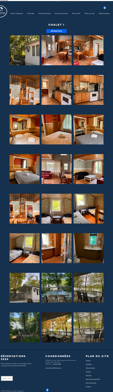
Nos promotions (91, 383)
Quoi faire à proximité (93, 379)
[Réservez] (56, 31)
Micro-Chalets (90, 368)
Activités (88, 375)
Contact (88, 386)
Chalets (88, 372)
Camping (89, 364)
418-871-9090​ (57, 364)
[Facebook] (105, 8)
